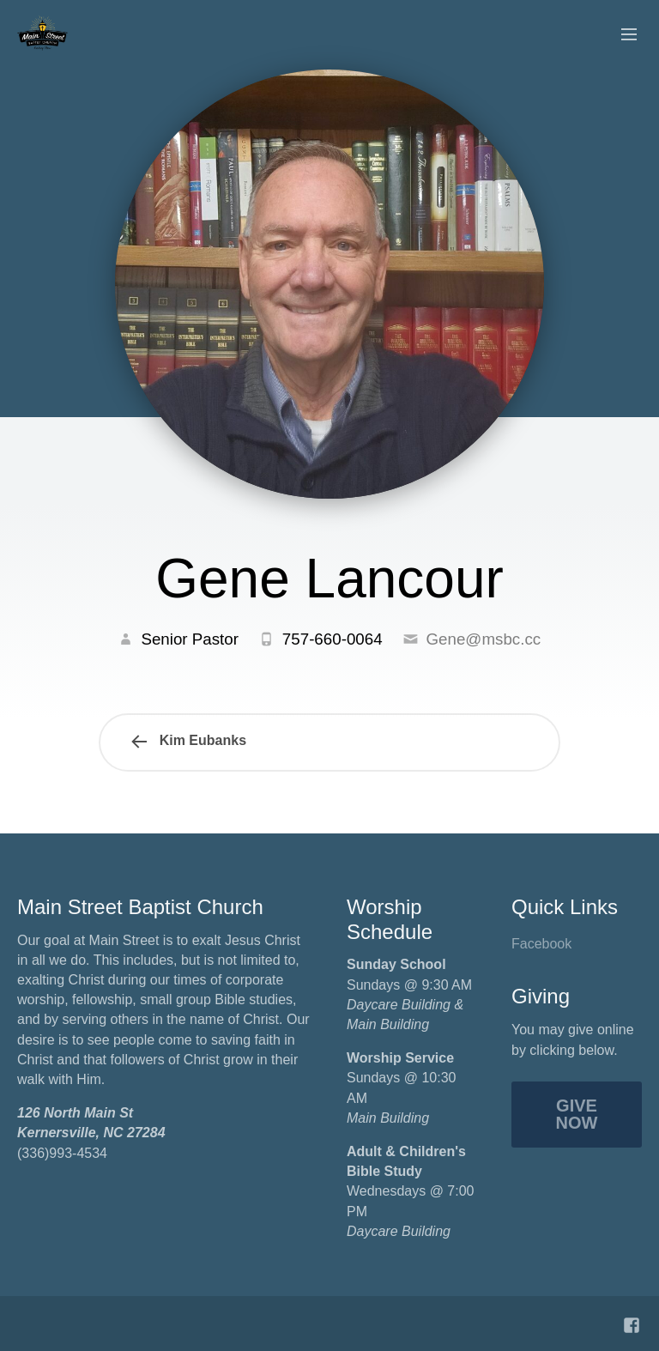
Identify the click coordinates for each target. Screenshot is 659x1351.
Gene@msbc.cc (483, 639)
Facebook (541, 943)
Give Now (577, 1114)
